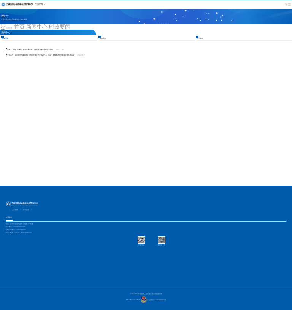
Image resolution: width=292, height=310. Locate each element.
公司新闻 (200, 38)
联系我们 (9, 217)
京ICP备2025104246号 (133, 300)
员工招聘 (15, 210)
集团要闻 (103, 38)
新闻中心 (37, 27)
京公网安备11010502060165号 (153, 300)
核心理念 (26, 210)
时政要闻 (59, 27)
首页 (19, 27)
